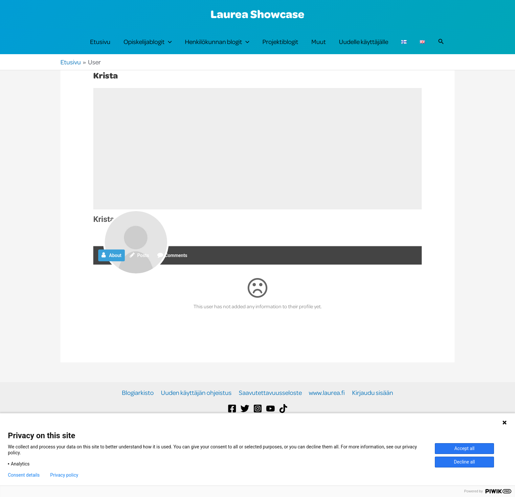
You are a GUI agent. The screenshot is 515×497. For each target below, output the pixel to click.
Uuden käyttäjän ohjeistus (197, 403)
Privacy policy (64, 475)
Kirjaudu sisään (371, 403)
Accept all (464, 448)
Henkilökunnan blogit (217, 46)
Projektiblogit (280, 46)
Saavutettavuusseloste (270, 403)
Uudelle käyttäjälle (363, 46)
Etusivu (100, 46)
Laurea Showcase (257, 14)
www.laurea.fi (326, 403)
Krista (103, 229)
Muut (318, 46)
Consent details (24, 475)
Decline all (464, 462)
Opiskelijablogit (147, 46)
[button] (168, 46)
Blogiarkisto (139, 403)
